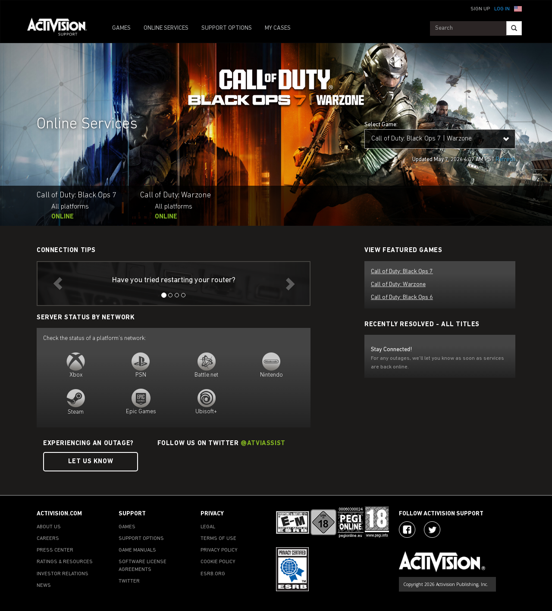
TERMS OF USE (218, 538)
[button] (518, 8)
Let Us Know (90, 461)
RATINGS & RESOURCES (65, 561)
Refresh (505, 159)
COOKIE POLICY (218, 561)
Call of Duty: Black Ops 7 (402, 271)
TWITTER (129, 581)
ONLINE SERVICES (166, 28)
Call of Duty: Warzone (398, 284)
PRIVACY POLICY (219, 550)
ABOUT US (49, 527)
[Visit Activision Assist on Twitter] (432, 529)
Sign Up (480, 9)
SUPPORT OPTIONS (226, 28)
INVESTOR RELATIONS (62, 574)
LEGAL (208, 527)
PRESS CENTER (55, 550)
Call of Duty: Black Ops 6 (402, 297)
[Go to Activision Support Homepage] (61, 28)
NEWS (44, 585)
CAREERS (48, 538)
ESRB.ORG (213, 574)
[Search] (514, 28)
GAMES (121, 28)
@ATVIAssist (263, 443)
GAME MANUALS (137, 550)
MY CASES (278, 28)
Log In (502, 9)
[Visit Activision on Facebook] (407, 529)
